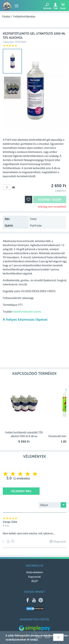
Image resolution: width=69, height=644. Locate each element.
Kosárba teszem (49, 199)
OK (58, 637)
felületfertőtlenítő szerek (26, 311)
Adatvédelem (34, 572)
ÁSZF (34, 581)
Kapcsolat (34, 577)
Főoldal (6, 16)
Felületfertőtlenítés (24, 16)
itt (28, 639)
